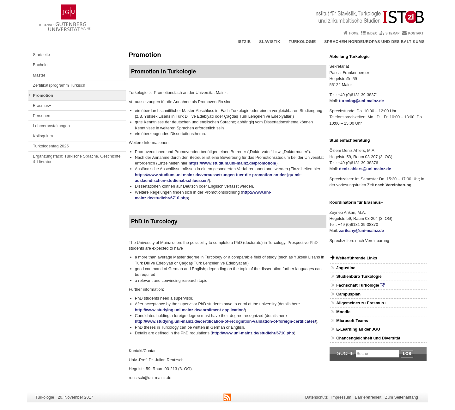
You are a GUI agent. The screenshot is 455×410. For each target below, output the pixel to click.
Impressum (341, 397)
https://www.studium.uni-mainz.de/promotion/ (232, 163)
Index (372, 33)
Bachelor (41, 64)
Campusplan (348, 294)
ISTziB (244, 42)
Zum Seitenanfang (401, 397)
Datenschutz (316, 397)
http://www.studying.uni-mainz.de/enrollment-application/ (190, 310)
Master (39, 75)
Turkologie (302, 42)
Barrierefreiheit (368, 397)
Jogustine (345, 267)
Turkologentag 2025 (51, 146)
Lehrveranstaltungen (51, 125)
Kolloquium (43, 136)
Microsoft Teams (352, 320)
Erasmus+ (42, 105)
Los (407, 353)
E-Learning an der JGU (358, 329)
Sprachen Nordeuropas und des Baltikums (374, 42)
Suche (345, 353)
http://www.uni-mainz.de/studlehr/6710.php (253, 333)
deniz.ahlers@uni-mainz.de (365, 168)
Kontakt (415, 33)
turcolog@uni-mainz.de (361, 100)
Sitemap (392, 33)
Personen (41, 115)
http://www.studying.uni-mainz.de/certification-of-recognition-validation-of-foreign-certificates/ (225, 321)
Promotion (43, 95)
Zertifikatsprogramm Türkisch (59, 85)
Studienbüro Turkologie (358, 276)
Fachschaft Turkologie (357, 285)
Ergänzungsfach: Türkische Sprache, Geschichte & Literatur (76, 159)
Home (354, 33)
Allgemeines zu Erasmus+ (361, 303)
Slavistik (269, 42)
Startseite (41, 54)
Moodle (343, 311)
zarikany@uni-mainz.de (361, 230)
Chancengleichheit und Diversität (368, 338)
